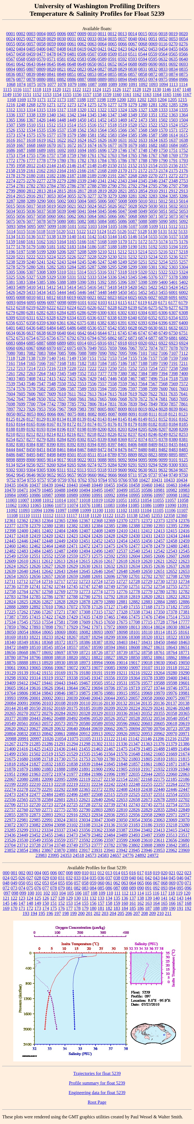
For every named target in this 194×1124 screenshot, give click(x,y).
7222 (92, 368)
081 (69, 888)
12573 (84, 556)
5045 (102, 211)
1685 (183, 145)
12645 (84, 571)
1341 (61, 114)
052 (37, 883)
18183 (22, 637)
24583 (103, 855)
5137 (41, 236)
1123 (86, 89)
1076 (41, 84)
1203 (151, 99)
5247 (102, 262)
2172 (142, 170)
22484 (47, 794)
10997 (159, 495)
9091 (112, 459)
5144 (112, 236)
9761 (72, 480)
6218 (20, 307)
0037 (122, 38)
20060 (159, 698)
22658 (134, 799)
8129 (41, 419)
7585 (51, 388)
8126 (20, 419)
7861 (183, 404)
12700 (122, 576)
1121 (66, 89)
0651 (102, 64)
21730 (60, 759)
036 (101, 877)
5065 (102, 216)
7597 (132, 388)
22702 (184, 799)
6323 (40, 317)
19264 (159, 672)
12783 (10, 596)
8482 (163, 449)
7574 (10, 388)
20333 (109, 713)
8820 (142, 454)
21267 (10, 743)
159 (117, 903)
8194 (51, 429)
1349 (132, 114)
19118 (171, 667)
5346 (142, 277)
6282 (41, 312)
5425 (183, 287)
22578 (35, 799)
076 (37, 888)
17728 (159, 622)
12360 (181, 515)
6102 (92, 302)
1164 (156, 94)
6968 (41, 348)
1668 (31, 145)
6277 (173, 307)
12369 (109, 520)
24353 (66, 855)
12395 (171, 525)
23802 (134, 845)
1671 (61, 145)
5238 (10, 262)
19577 (146, 682)
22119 (84, 779)
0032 (81, 38)
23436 (10, 835)
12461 (22, 546)
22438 (146, 789)
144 (188, 898)
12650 (146, 571)
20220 (122, 708)
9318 (101, 469)
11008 (35, 500)
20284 (60, 713)
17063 (60, 606)
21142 (133, 738)
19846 (60, 693)
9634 (173, 469)
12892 (35, 606)
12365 (60, 520)
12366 (72, 520)
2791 (122, 185)
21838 (72, 764)
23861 (35, 850)
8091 (132, 414)
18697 (60, 652)
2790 (112, 185)
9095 (142, 459)
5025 (102, 206)
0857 (132, 74)
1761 (92, 155)
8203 (122, 429)
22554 (171, 794)
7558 (112, 383)
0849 (61, 74)
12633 (122, 566)
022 (179, 872)
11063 (23, 505)
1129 (146, 89)
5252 (153, 262)
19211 (121, 672)
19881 (109, 693)
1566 (122, 130)
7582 (41, 388)
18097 (109, 632)
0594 (142, 59)
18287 (84, 637)
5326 (20, 277)
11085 (133, 505)
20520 (97, 718)
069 (172, 883)
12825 (22, 601)
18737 (109, 652)
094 (172, 888)
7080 (10, 353)
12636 (159, 566)
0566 (183, 54)
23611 (159, 840)
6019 (71, 297)
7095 (122, 353)
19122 (183, 667)
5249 (122, 262)
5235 (163, 256)
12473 (97, 546)
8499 (61, 454)
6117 (132, 302)
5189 (122, 246)
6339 (122, 317)
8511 (92, 454)
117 (163, 893)
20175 (72, 708)
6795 (102, 338)
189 (164, 908)
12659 (72, 576)
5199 (41, 251)
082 (77, 888)
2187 (71, 175)
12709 (184, 576)
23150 (122, 825)
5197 (20, 251)
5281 (41, 267)
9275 (102, 464)
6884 (20, 343)
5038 (51, 211)
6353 (162, 317)
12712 (22, 581)
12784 (22, 596)
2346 (153, 180)
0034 (102, 38)
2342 (112, 180)
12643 (60, 571)
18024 (159, 627)
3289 (31, 201)
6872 (122, 338)
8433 (163, 444)
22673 (146, 799)
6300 (102, 312)
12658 (60, 576)
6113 (112, 302)
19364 (134, 677)
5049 (142, 211)
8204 (132, 429)
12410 (122, 530)
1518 (112, 125)
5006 (102, 201)
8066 (51, 414)
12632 (109, 566)
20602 (134, 723)
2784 (51, 185)
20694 (134, 728)
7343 (51, 373)
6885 (31, 343)
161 (132, 903)
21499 (10, 753)
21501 (22, 753)
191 (180, 908)
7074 (153, 348)
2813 (41, 191)
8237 (132, 434)
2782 (31, 185)
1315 (41, 109)
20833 (35, 733)
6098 (61, 302)
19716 (122, 688)
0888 (92, 79)
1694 (81, 150)
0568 (20, 59)
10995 (134, 495)
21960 (22, 774)
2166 (81, 170)
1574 (20, 135)
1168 (11, 99)
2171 (132, 170)
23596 (97, 840)
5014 (183, 201)
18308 (134, 637)
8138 (71, 419)
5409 (20, 287)
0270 (173, 43)
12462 (35, 546)
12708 (171, 576)
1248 (20, 104)
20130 (109, 703)
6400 (183, 322)
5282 (51, 267)
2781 (20, 185)
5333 (92, 277)
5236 (173, 256)
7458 (122, 378)
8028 (163, 409)
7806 (92, 404)
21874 (184, 764)
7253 (142, 368)
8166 (41, 424)
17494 (159, 617)
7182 (81, 363)
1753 (10, 155)
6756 (51, 338)
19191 (97, 672)
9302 (10, 469)
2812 (31, 191)
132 (93, 898)
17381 (184, 611)
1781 (71, 160)
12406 (72, 530)
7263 (31, 373)
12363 (35, 520)
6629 (142, 327)
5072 (163, 216)
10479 (35, 490)
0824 (92, 69)
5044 (92, 211)
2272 (173, 175)
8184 (173, 424)
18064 (35, 632)
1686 (10, 150)
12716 (47, 581)
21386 (183, 743)
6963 (20, 348)
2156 (173, 165)
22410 (134, 789)
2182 (51, 175)
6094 (21, 302)
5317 (112, 272)
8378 (163, 439)
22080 (22, 779)
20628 (47, 728)
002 (22, 872)
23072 (10, 825)
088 (124, 888)
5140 (71, 236)
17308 (84, 611)
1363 (173, 114)
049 (14, 883)
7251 (122, 368)
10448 (84, 485)
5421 (142, 287)
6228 (112, 307)
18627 (146, 647)
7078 (173, 348)
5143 (102, 236)
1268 (31, 104)
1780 (61, 160)
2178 (10, 175)
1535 (41, 130)
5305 (10, 272)
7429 (92, 378)
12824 (10, 601)
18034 (184, 627)
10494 (84, 490)
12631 (97, 566)
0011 (102, 33)
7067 (132, 348)
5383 (20, 282)
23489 (122, 835)
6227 (102, 307)
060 (101, 883)
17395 (22, 617)
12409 (109, 530)
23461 (60, 835)
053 (45, 883)
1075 (31, 84)
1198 (101, 99)
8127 (31, 419)
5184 (81, 246)
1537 (61, 130)
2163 (51, 170)
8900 (31, 459)
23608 (134, 840)
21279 (22, 743)
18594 (109, 647)
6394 (153, 322)
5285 (81, 267)
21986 (97, 774)
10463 (171, 485)
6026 (142, 297)
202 (97, 913)
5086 (122, 221)
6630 (153, 327)
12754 (159, 586)
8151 (153, 419)
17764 (171, 622)
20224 (134, 708)
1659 (10, 145)
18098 (122, 632)
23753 (84, 845)
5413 (61, 287)
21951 (10, 774)
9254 (20, 464)
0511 (132, 54)
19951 (134, 693)
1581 (92, 135)
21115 (97, 738)
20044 (109, 698)
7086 (71, 353)
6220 (41, 307)
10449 (97, 485)
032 (69, 877)
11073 (60, 505)
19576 (134, 682)
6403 (20, 327)
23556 (47, 840)
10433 (169, 480)
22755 (184, 804)
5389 (71, 282)
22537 (146, 794)
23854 (22, 850)
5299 (132, 267)
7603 (183, 388)
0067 (132, 43)
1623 (71, 140)
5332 (81, 277)
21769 (97, 759)
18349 (22, 642)
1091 (133, 84)
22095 (60, 779)
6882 (183, 338)
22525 (134, 794)
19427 (35, 682)
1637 (173, 140)
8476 (122, 449)
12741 (35, 586)
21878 (10, 769)
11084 (121, 505)
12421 (60, 535)
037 (109, 877)
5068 (132, 216)
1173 (61, 99)
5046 (112, 211)
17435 (84, 617)
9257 (41, 464)
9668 (122, 475)
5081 (71, 221)
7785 (71, 404)
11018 (84, 500)
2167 (92, 170)
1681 (142, 145)
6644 (102, 333)
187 (148, 908)
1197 (91, 99)
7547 (41, 383)
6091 (173, 297)
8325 (92, 439)
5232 (132, 256)
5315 (91, 272)
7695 (183, 398)
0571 (51, 59)
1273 (71, 104)
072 (6, 888)
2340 (92, 180)
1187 (71, 99)
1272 (61, 104)
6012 (51, 297)
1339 (41, 114)
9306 (51, 469)
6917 (112, 343)
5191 (142, 246)
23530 (22, 840)
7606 (31, 393)
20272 (35, 713)
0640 (183, 59)
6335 (81, 317)
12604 (134, 556)
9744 (162, 475)
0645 (51, 64)
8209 (183, 429)
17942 (84, 627)
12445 (10, 540)
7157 (152, 358)
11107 (182, 510)
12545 (184, 551)
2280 (71, 180)
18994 (97, 662)
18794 (22, 657)
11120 (95, 515)
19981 (184, 693)
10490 (72, 490)
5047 (122, 211)
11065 (35, 505)
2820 (112, 191)
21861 (146, 764)
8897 (183, 454)
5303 (173, 267)
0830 (132, 69)
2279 (61, 180)
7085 (61, 353)
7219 (61, 368)
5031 (163, 206)
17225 (10, 611)
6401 (10, 327)
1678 (122, 145)
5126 (122, 231)
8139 (81, 419)
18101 (134, 632)
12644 (72, 571)
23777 (97, 845)
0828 (112, 69)
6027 (152, 297)
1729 (112, 150)
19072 (72, 667)
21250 (183, 738)
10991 (97, 495)
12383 (84, 525)
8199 (92, 429)
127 (53, 898)
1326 (132, 109)
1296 (183, 104)
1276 (102, 104)
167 (180, 903)
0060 (61, 43)
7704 (41, 404)
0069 (153, 43)
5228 (92, 256)
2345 (142, 180)
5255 (173, 262)
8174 (92, 424)
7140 (51, 358)
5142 (92, 236)
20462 (47, 718)
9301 (183, 464)
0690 (153, 64)
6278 (183, 307)
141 (164, 898)
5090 (163, 221)
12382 (72, 525)
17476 (146, 617)
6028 (162, 297)
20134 (134, 703)
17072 (72, 606)
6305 (153, 312)
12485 (47, 551)
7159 (173, 358)
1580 (81, 135)
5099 (51, 226)
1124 (96, 89)
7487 (142, 378)
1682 (153, 145)
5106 (122, 226)
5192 (153, 246)
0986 (183, 79)
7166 (41, 363)
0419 (81, 48)
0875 (183, 74)
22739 (109, 804)
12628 (60, 566)
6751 (183, 333)
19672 (84, 688)
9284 (112, 464)
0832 (153, 69)
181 (101, 908)
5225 (61, 256)
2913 (183, 191)
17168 (146, 606)
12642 (47, 571)
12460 (10, 546)
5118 (40, 231)
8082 (92, 414)
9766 (123, 480)
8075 (71, 414)
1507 (10, 125)
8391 (61, 444)
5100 (61, 226)
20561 (22, 723)
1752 (183, 150)
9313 (81, 469)
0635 (173, 59)
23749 (72, 845)
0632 (163, 59)
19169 (60, 672)
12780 (159, 591)
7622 (152, 393)
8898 (10, 459)
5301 (153, 267)
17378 (171, 611)
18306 (122, 637)
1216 (10, 104)
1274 (81, 104)
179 (85, 908)
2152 (132, 165)
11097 (60, 510)
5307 (31, 272)
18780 (10, 657)
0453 (153, 48)
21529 (72, 753)
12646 (97, 571)
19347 (97, 677)
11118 (83, 515)
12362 (22, 520)
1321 (92, 109)
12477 (134, 546)
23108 (84, 825)
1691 (51, 150)
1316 (51, 109)
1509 (20, 125)
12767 (35, 591)
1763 (112, 155)
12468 (60, 546)
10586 (146, 490)
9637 (183, 469)
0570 (41, 59)
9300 (173, 464)
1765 (132, 155)
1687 (20, 150)
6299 (92, 312)
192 (188, 908)
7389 (153, 373)
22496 (72, 794)
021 (172, 872)
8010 (132, 409)
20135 (146, 703)
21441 (72, 748)
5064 (92, 216)
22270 (184, 784)
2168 (102, 170)
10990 (84, 495)
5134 (10, 236)
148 (30, 903)
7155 (132, 358)
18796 (35, 657)
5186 (92, 246)
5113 (183, 226)
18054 (22, 632)
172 (30, 908)
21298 (84, 743)
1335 (183, 109)
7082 (31, 353)
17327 (109, 611)
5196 (10, 251)
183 (117, 908)
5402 (183, 282)
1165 (167, 94)
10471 (22, 490)
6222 (51, 307)
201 (89, 913)
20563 (35, 723)
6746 (132, 333)
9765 (112, 480)
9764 (102, 480)
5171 (132, 241)
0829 (122, 69)
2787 (81, 185)
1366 (20, 120)
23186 (146, 825)
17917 (60, 627)
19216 (134, 672)
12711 (10, 581)
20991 (23, 738)
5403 (10, 287)
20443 (35, 718)
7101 (142, 353)
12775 (109, 591)
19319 (47, 677)
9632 (162, 469)
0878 (31, 79)
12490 (72, 551)
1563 (92, 130)
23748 (60, 845)
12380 (47, 525)
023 (187, 872)
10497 (109, 490)
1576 (41, 135)
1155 (67, 94)
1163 (147, 94)
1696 (102, 150)
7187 (132, 363)
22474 (22, 794)
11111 (36, 515)
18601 (122, 647)
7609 (51, 393)
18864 (184, 657)
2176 (183, 170)
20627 (35, 728)
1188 (81, 99)
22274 (10, 789)
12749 (109, 586)
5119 (51, 231)
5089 (153, 221)
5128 (142, 231)
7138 (30, 358)
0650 (92, 64)
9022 (81, 459)
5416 (91, 287)
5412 (51, 287)
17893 (35, 627)
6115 (122, 302)
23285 (10, 830)
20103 (47, 703)
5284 (71, 267)
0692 (173, 64)
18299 (109, 637)
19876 (97, 693)
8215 (61, 434)
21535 (84, 753)
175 (53, 908)
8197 (71, 429)
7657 (61, 398)
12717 (59, 581)
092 (156, 888)
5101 (72, 226)
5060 (51, 216)
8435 (173, 444)
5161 (31, 241)
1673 (81, 145)
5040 (71, 211)
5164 (61, 241)
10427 (144, 480)
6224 (71, 307)
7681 (163, 398)
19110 (159, 667)
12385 (109, 525)
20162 (47, 708)
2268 (132, 175)
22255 (146, 784)
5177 (10, 246)
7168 (61, 363)
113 (132, 893)
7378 (112, 373)
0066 (122, 43)
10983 (184, 490)
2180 (31, 175)
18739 (122, 652)
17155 (134, 606)
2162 (41, 170)
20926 (122, 733)
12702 (146, 576)
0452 (142, 48)
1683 (163, 145)
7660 (71, 398)
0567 (10, 59)
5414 (71, 287)
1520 (132, 125)
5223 (41, 256)
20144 (10, 708)
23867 (47, 850)
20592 (109, 723)
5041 (81, 211)
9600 (122, 469)
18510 (35, 647)
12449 (60, 540)
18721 (84, 652)
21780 (109, 759)
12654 (10, 576)
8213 (40, 434)
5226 (71, 256)
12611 (34, 561)
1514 (71, 125)
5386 (51, 282)
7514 (163, 378)
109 (102, 893)
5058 (41, 216)
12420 (47, 535)
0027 (31, 38)
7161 (10, 363)
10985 (22, 495)
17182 (171, 606)
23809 (159, 845)
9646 (31, 475)
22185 (171, 779)
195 (41, 913)
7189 (153, 363)
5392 (102, 282)
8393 (81, 444)
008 (69, 872)
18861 (159, 657)
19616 (35, 688)
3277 (92, 196)
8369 (122, 439)
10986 (35, 495)
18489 (22, 647)
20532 (146, 718)
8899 (20, 459)
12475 (109, 546)
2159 (20, 170)
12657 (47, 576)
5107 (133, 226)
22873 (35, 814)
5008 (122, 201)
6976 (81, 348)
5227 (81, 256)
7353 (92, 373)
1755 (31, 155)
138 (140, 898)
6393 (142, 322)
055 (61, 883)
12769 (60, 591)
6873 (132, 338)
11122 (107, 515)
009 (77, 872)
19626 (47, 688)
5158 (183, 236)
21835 (60, 764)
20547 (184, 718)
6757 (61, 338)
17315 (97, 611)
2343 (122, 180)
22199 (10, 784)
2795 (153, 185)
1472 (132, 120)
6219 (31, 307)
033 (77, 877)
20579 (72, 723)
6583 (122, 327)
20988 (10, 738)
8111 (153, 414)
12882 (134, 601)
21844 (97, 764)
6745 (122, 333)
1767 (153, 155)
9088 (102, 459)
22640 (97, 799)
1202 (141, 99)
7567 (153, 383)
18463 (184, 642)
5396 (122, 282)
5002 (61, 201)
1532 (20, 130)
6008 (20, 297)
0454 (163, 48)
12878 (84, 601)
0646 (61, 64)
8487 (20, 454)
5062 (71, 216)
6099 (72, 302)
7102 (153, 353)
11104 (145, 510)
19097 (134, 667)
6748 (152, 333)
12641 (35, 571)
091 (148, 888)
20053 (121, 698)
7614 (101, 393)
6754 (31, 338)
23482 (97, 835)
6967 (31, 348)
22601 (60, 799)
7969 (71, 409)
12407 (84, 530)
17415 (35, 617)
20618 (171, 723)
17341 (146, 611)
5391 (92, 282)
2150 (112, 165)
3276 (81, 196)
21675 (10, 759)
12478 (146, 546)
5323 (173, 272)
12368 (97, 520)
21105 (85, 738)
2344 (132, 180)
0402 (10, 48)
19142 (35, 672)
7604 (10, 393)
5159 (10, 241)
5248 (112, 262)
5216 (162, 251)
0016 (152, 33)
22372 (97, 789)
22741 (122, 804)
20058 (146, 698)
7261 (10, 373)
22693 (171, 799)
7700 (31, 404)
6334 (71, 317)
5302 (163, 267)
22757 (10, 809)
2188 (81, 175)
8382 (10, 444)
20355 (159, 713)
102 (46, 893)
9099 (163, 459)
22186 (183, 779)
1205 (172, 99)
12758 (10, 591)
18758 (146, 652)
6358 (31, 322)
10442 (60, 485)
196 (49, 913)
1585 (132, 135)
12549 (10, 556)
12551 (35, 556)
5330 (61, 277)
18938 (72, 662)
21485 (146, 748)
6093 (11, 302)
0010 (92, 33)
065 (140, 883)
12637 (171, 566)
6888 (51, 343)
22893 (47, 814)
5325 (10, 277)
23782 (109, 845)
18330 (184, 637)
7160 (183, 358)
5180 (41, 246)
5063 (81, 216)
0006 (61, 33)
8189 (20, 429)
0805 (20, 69)
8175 (102, 424)
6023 (112, 297)
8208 (173, 429)
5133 (183, 231)
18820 (72, 657)
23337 (60, 830)
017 (140, 872)
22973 (10, 819)
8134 (61, 419)
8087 (112, 414)
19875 (84, 693)
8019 (142, 409)
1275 (92, 104)
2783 (41, 185)
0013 (122, 33)
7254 (153, 368)
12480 (171, 546)
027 (30, 877)
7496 (153, 378)
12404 (60, 530)
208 (144, 913)
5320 (142, 272)
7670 (132, 398)
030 (53, 877)
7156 (142, 358)
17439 (97, 617)
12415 (171, 530)
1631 (122, 140)
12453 (109, 540)
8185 (183, 424)
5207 (71, 251)
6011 (41, 297)
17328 (122, 611)
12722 (72, 581)
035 (93, 877)
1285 (173, 104)
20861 (60, 733)
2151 (122, 165)
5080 (61, 221)
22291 (47, 789)
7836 (122, 404)
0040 (132, 38)
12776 (122, 591)
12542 (159, 551)
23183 (134, 825)
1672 (71, 145)
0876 (10, 79)
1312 (10, 109)
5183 (71, 246)
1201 (131, 99)
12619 (134, 561)
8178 (122, 424)
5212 (122, 251)
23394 (134, 830)
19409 (10, 682)
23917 (84, 850)
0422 (112, 48)
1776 (20, 160)
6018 (61, 297)
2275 (20, 180)
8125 (10, 419)
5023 (81, 206)
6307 (173, 312)
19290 (183, 672)
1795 (10, 165)
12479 (159, 546)
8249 (162, 434)
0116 (163, 43)
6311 (31, 317)
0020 (183, 33)
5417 (101, 287)
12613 (59, 561)
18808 (47, 657)
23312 (35, 830)
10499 (122, 490)
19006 (109, 662)
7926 (31, 409)
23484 (109, 835)
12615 (84, 561)
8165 (31, 424)
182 (109, 908)
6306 (163, 312)
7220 (71, 368)
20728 (184, 728)
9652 (51, 475)
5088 (142, 221)
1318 (71, 109)
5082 (81, 221)
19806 (22, 693)
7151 (91, 358)
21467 (109, 748)
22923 (84, 814)
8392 (71, 444)
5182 (61, 246)
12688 (84, 576)
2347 (163, 180)
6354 (173, 317)
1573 (10, 135)
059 (93, 883)
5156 (163, 236)
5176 (183, 241)
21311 (109, 743)
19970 (159, 693)
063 (124, 883)
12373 (159, 520)
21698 (35, 759)
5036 (31, 211)
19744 (159, 688)
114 (140, 893)
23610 (146, 840)
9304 (31, 469)
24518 (78, 855)
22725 (72, 804)
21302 (97, 743)
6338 (112, 317)
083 (85, 888)
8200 (102, 429)
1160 (117, 94)
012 (100, 872)
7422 (61, 378)
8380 (173, 439)
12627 (47, 566)
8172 (71, 424)
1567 (132, 130)
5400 (163, 282)
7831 (112, 404)
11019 (97, 500)
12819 (134, 596)
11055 (158, 500)
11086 (145, 505)
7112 (183, 353)
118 (171, 893)
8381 (183, 439)
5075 (10, 221)
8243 (142, 434)
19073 (84, 667)
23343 (72, 830)
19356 (109, 677)
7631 (162, 393)
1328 (153, 109)
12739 (22, 586)
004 (37, 872)
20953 (146, 733)
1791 (173, 160)
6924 (183, 343)
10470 (10, 490)
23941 (109, 850)
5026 (112, 206)
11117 (71, 515)
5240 (31, 262)
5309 (51, 272)
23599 (122, 840)
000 (6, 872)
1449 (71, 120)
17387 (10, 617)
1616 (10, 140)
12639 (10, 571)
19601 (184, 682)
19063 (22, 667)
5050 (153, 211)
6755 (41, 338)
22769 (35, 809)
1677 (112, 145)
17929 (72, 627)
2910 (153, 191)
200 (81, 913)
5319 (132, 272)
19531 (122, 682)
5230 (112, 256)
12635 (146, 566)
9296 (163, 464)
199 (73, 913)
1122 (76, 89)
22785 (72, 809)
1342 (71, 114)
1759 (71, 155)
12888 (10, 606)
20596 (122, 723)
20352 (146, 713)
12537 (122, 551)
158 (109, 903)
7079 (183, 348)
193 (26, 913)
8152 (163, 419)
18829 (122, 657)
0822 (71, 69)
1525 (183, 125)
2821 (122, 191)
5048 (132, 211)
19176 (72, 672)
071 (188, 883)
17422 (47, 617)
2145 (61, 165)
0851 (71, 74)
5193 (163, 246)
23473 (72, 835)
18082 (84, 632)
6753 (20, 338)
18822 (97, 657)
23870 (60, 850)
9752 (11, 480)
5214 (142, 251)
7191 (173, 363)
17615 (97, 622)
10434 (182, 480)
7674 (153, 398)
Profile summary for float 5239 (97, 1083)
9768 (133, 480)
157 (101, 903)
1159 (107, 94)
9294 (153, 464)
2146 (71, 165)
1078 (61, 84)
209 (152, 913)
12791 (97, 596)
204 (113, 913)
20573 (60, 723)
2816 (71, 191)
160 (124, 903)
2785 (61, 185)
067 (156, 883)
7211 (183, 363)
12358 (169, 515)
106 (78, 893)
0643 (31, 64)
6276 (163, 307)
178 (77, 908)
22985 (35, 819)
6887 (41, 343)
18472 (10, 647)
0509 (112, 54)
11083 (109, 505)
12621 (159, 561)
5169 (112, 241)
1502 (163, 120)
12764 (22, 591)
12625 (22, 566)
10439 (47, 485)
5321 (152, 272)
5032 (173, 206)
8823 (152, 454)
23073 (22, 825)
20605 (159, 723)
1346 (102, 114)
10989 (72, 495)
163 (148, 903)
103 (54, 893)
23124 (97, 825)
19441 (47, 682)
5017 (31, 206)
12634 (134, 566)
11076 (84, 505)
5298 (122, 267)
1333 (163, 109)
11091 (182, 505)
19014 (122, 662)
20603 (146, 723)
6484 (51, 327)
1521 (142, 125)
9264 (61, 464)
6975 (71, 348)
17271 (60, 611)
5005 (92, 201)
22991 (47, 819)
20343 (134, 713)
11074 (72, 505)
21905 (122, 769)
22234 (97, 784)
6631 (163, 327)
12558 (60, 556)
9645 (20, 475)
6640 (61, 333)
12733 (171, 581)
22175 (159, 779)
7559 (122, 383)
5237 (183, 256)
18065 (47, 632)
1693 (71, 150)
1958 (20, 165)
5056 (20, 216)
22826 (134, 809)
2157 (183, 165)
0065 (112, 43)
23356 (84, 830)
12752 (146, 586)
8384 (31, 444)
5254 (163, 262)
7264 (41, 373)
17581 (60, 622)
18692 (47, 652)
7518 (173, 378)
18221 (35, 637)
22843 (171, 809)
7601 (173, 388)
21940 (184, 769)
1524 (173, 125)
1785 (112, 160)
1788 (142, 160)
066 (148, 883)
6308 (183, 312)
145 (6, 903)
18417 (134, 642)
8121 (173, 414)
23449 (22, 835)
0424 (132, 48)
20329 (97, 713)
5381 (10, 282)
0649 (81, 64)
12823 (184, 596)
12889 (22, 606)
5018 (41, 206)
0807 (31, 69)
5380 (183, 277)
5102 (82, 226)
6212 (10, 307)
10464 (184, 485)
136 (124, 898)
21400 (10, 748)
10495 (97, 490)
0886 (71, 79)
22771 (47, 809)
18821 (84, 657)
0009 (81, 33)
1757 (51, 155)
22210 (35, 784)
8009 (122, 409)
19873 (72, 693)
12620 (146, 561)
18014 (146, 627)
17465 (109, 617)
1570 (163, 130)
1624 (81, 140)
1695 (92, 150)
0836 (10, 74)
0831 (142, 69)
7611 (71, 393)
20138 (183, 703)
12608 (184, 556)
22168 (146, 779)
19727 (146, 688)
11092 (11, 510)
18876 (10, 662)
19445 (72, 682)
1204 (162, 99)
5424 (173, 287)
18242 (60, 637)
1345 (92, 114)
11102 (121, 510)
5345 (132, 277)
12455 (134, 540)
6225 (81, 307)
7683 (173, 398)
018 (148, 872)
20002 (47, 698)
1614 (173, 135)
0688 (132, 64)
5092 (183, 221)
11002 (183, 495)
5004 (81, 201)
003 (30, 872)
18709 (72, 652)
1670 (51, 145)
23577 (72, 840)
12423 (72, 535)
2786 (71, 185)
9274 (92, 464)
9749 (173, 475)
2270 (153, 175)
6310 (20, 317)
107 (86, 893)
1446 (51, 120)
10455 (109, 485)
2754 (10, 185)
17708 (134, 622)
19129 (10, 672)
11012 (47, 500)
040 (132, 877)
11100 (97, 510)
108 (94, 893)
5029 (142, 206)
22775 (60, 809)
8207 (163, 429)
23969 (184, 850)
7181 (71, 363)
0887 (81, 79)
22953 (122, 814)
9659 (81, 475)
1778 (41, 160)
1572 (183, 130)
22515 (109, 794)
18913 (35, 662)
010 (85, 872)
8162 (183, 419)
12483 (22, 551)
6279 (10, 312)
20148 (22, 708)
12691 (97, 576)
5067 (122, 216)
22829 (146, 809)
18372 (60, 642)
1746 (122, 150)
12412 (146, 530)
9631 (152, 469)
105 (70, 893)
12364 (47, 520)
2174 (163, 170)
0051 (153, 38)
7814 (102, 404)
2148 (92, 165)
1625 (92, 140)
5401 (173, 282)
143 (180, 898)
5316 (101, 272)
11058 (182, 500)
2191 (112, 175)
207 (136, 913)
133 (101, 898)
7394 (163, 373)
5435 (51, 292)
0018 (162, 33)
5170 (122, 241)
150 (45, 903)
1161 (127, 94)
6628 (132, 327)
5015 (10, 206)
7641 (183, 393)
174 (45, 908)
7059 (112, 348)
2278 (51, 180)
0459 (31, 54)
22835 (159, 809)
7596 (122, 388)
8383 (20, 444)
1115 (7, 89)
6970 (51, 348)
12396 (184, 525)
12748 (97, 586)
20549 (10, 723)
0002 (20, 33)
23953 (159, 850)
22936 (109, 814)
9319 (112, 469)
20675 (122, 728)
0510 (122, 54)
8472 (102, 449)
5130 (152, 231)
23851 (184, 845)
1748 (142, 150)
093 (164, 888)
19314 (35, 677)
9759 (62, 480)
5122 (81, 231)
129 (69, 898)
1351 (153, 114)
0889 (102, 79)
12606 (159, 556)
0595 (153, 59)
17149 (122, 606)
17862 (22, 627)
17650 (109, 622)
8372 (132, 439)
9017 (61, 459)
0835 (183, 69)
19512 (109, 682)
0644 (41, 64)
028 (37, 877)
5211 (112, 251)
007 (61, 872)
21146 (146, 738)
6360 (51, 322)
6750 (173, 333)
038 (117, 877)
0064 (102, 43)
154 (77, 903)
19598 (171, 682)
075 (30, 888)
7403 (10, 378)
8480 (142, 449)
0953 (142, 79)
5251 (142, 262)
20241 (159, 708)
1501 (153, 120)
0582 (71, 59)
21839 (84, 764)
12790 (84, 596)
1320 (81, 109)
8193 (41, 429)
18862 (171, 657)
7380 (122, 373)
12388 (134, 525)
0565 (173, 54)
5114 (10, 231)
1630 (112, 140)
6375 (81, 322)
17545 (22, 622)
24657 (115, 855)
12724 (97, 581)
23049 (109, 819)
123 (22, 898)
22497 (84, 794)
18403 (122, 642)
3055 (71, 196)
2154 (153, 165)
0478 (51, 54)
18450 (159, 642)
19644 (72, 688)
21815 (183, 759)
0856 (122, 74)
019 (156, 872)
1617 (20, 140)
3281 (132, 196)
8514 (101, 454)
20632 (60, 728)
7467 (132, 378)
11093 (24, 510)
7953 (41, 409)
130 (77, 898)
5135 (20, 236)
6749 (162, 333)
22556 (10, 799)
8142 (92, 419)
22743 (134, 804)
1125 (106, 89)
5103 (92, 226)
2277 (41, 180)
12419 (35, 535)
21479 (134, 748)
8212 (30, 434)
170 (14, 908)
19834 (35, 693)
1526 (10, 130)
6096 (41, 302)
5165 (71, 241)
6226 (92, 307)
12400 (22, 530)
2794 (142, 185)
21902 (109, 769)
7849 (153, 404)
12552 (47, 556)
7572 (183, 383)
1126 (116, 89)
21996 (109, 774)
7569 (173, 383)
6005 (10, 297)
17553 (35, 622)
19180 (84, 672)
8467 (81, 449)
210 (160, 913)
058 (85, 883)
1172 (51, 99)
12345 (144, 515)
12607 (171, 556)
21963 (35, 774)
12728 (134, 581)
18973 (84, 662)
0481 (71, 54)
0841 (51, 74)
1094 (163, 84)
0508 (102, 54)
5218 (183, 251)
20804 (10, 733)
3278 (102, 196)
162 (140, 903)
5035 (20, 211)
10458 (134, 485)
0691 (163, 64)
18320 (146, 637)
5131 (162, 231)
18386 (84, 642)
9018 (71, 459)
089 (132, 888)
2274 (10, 180)
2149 (102, 165)
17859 (10, 627)
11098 (73, 510)
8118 (162, 414)
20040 (84, 698)
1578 (61, 135)
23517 (184, 835)
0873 (163, 74)
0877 (20, 79)
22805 (109, 809)
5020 (61, 206)
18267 (72, 637)
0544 (142, 54)
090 (140, 888)
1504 (183, 120)
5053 (183, 211)
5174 (163, 241)
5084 (102, 221)
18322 (171, 637)
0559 (152, 54)
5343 (122, 277)
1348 (122, 114)
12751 (134, 586)
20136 (159, 703)
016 (132, 872)
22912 (60, 814)
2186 (61, 175)
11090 (170, 505)
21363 (146, 743)
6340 (132, 317)
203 (105, 913)
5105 (112, 226)
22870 (22, 814)
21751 (72, 759)
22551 (159, 794)
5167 (92, 241)
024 (6, 877)
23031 (72, 819)
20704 (159, 728)
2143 (41, 165)
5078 (41, 221)
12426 (97, 535)
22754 (171, 804)
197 (57, 913)
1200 (121, 99)
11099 (85, 510)
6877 (153, 338)
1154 (57, 94)
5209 (92, 251)
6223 (61, 307)
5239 (20, 262)
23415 (171, 830)
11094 (36, 510)
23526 (10, 840)
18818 (60, 657)
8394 (92, 444)
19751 (184, 688)
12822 (171, 596)
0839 (31, 74)
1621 (51, 140)
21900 (97, 769)
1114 (183, 84)
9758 (51, 480)
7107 (173, 353)
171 (22, 908)
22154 (121, 779)
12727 (121, 581)
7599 (153, 388)
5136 (31, 236)
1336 (10, 114)
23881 (72, 850)
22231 (84, 784)
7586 (61, 388)
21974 (60, 774)
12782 (184, 591)
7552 (71, 383)
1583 (112, 135)
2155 (163, 165)
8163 (10, 424)
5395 (112, 282)
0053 (173, 38)
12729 (146, 581)
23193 (159, 825)
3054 (61, 196)
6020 (81, 297)
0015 (142, 33)
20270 (22, 713)
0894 (122, 79)
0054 (183, 38)
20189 (97, 708)
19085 (109, 667)
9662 (102, 475)
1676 (102, 145)
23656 (171, 840)
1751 (173, 150)
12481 (184, 546)
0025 (20, 38)
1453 (112, 120)
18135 (171, 632)
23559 (60, 840)
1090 (122, 84)
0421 (102, 48)
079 (61, 888)
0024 (10, 38)
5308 (41, 272)
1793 (183, 160)
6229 (122, 307)
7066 (122, 348)
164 (156, 903)
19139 (22, 672)
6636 (20, 333)
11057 (170, 500)
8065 (41, 414)
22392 (109, 789)
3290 (41, 201)
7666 (112, 398)
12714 (34, 581)
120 (187, 893)
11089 (158, 505)
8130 (51, 419)
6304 (142, 312)
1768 (163, 155)
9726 (142, 475)
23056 (146, 819)
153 (69, 903)
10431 (157, 480)
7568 (163, 383)
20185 (84, 708)
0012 (112, 33)
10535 (134, 490)
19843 (47, 693)
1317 (61, 109)
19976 (171, 693)
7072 (142, 348)
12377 (10, 525)
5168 (102, 241)
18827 (109, 657)
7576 (20, 388)
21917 (146, 769)
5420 (132, 287)
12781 (171, 591)
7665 (102, 398)
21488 (159, 748)
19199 (109, 672)
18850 (134, 657)
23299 (22, 830)
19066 (47, 667)
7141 (61, 358)
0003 (31, 33)
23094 (47, 825)
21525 (60, 753)
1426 (41, 120)
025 (14, 877)
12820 (146, 596)
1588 (163, 135)
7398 (173, 373)
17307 (72, 611)
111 (117, 893)
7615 (112, 393)
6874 (142, 338)
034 (85, 877)
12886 (184, 601)
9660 (92, 475)
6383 (112, 322)
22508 (97, 794)
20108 (60, 703)
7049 (92, 348)
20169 (60, 708)
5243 (61, 262)
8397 (112, 444)
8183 (163, 424)
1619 (41, 140)
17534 (10, 622)
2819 (102, 191)
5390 (81, 282)
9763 (92, 480)
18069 (60, 632)
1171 (41, 99)
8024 (153, 409)
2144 (51, 165)
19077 (97, 667)
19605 (10, 688)
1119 (46, 89)
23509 (159, 835)
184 (124, 908)
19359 (122, 677)
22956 (134, 814)
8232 (122, 434)
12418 (22, 535)
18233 (47, 637)
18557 (72, 647)
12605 (146, 556)
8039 (173, 409)
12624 (10, 566)
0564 (162, 54)
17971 (97, 627)
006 (53, 872)
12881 (122, 601)
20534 (159, 718)
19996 (22, 698)
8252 (173, 434)
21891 (84, 769)
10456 (122, 485)
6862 (112, 338)
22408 (122, 789)
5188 (112, 246)
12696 (109, 576)
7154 (122, 358)
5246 (92, 262)
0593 (132, 59)
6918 (122, 343)
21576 (122, 753)
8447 (20, 449)
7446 (112, 378)
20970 (171, 733)
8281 (51, 439)
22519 (122, 794)
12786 (47, 596)
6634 (10, 333)
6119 (142, 302)
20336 (122, 713)
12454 (122, 540)
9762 (82, 480)
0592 (122, 59)
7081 (20, 353)
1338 (31, 114)
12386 (122, 525)
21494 (184, 748)
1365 (10, 120)
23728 (35, 845)
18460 (171, 642)
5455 (163, 292)
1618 (31, 140)
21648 (134, 753)
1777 (31, 160)
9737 (152, 475)
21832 (47, 764)
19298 (10, 677)
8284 (61, 439)
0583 (81, 59)
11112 (48, 515)
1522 (152, 125)
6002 (183, 292)
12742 (47, 586)
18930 (60, 662)
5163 (51, 241)
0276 (183, 43)
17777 (184, 622)
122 (14, 898)
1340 (51, 114)
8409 (153, 444)
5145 (122, 236)
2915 (20, 196)
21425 (35, 748)
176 (61, 908)
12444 (184, 535)
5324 (183, 272)
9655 (61, 475)
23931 (97, 850)
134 (109, 898)
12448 (47, 540)
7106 (163, 353)
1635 (163, 140)
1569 (153, 130)
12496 (97, 551)
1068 (11, 84)
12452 (97, 540)
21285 (35, 743)
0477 (41, 54)
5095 (31, 226)
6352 (152, 317)
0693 (183, 64)
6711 (112, 333)
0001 (10, 33)
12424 (84, 535)
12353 (156, 515)
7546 (31, 383)
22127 (97, 779)
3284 (163, 196)
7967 (61, 409)
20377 (10, 718)
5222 (31, 256)
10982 (171, 490)
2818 (92, 191)
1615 (183, 135)
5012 (162, 201)
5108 (143, 226)
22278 (22, 789)
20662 (109, 728)
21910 (134, 769)
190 (172, 908)
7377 (102, 373)
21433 (47, 748)
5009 (132, 201)
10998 (171, 495)
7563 (132, 383)
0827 (102, 69)
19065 (35, 667)
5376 (153, 277)
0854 (102, 74)
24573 (91, 855)
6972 (61, 348)
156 (93, 903)
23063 (159, 819)
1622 (61, 140)
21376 (159, 743)
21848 (122, 764)
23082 (35, 825)
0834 (173, 69)
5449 (112, 292)
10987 (47, 495)
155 (85, 903)
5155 (153, 236)
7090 (102, 353)
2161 (31, 170)
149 (37, 903)
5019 (51, 206)
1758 (61, 155)
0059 (51, 43)
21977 (72, 774)
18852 (146, 657)
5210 (102, 251)
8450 (31, 449)
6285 (71, 312)
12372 (146, 520)
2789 (102, 185)
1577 (51, 135)
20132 (121, 703)
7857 (173, 404)
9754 (21, 480)
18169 (10, 637)
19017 (134, 662)
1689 (41, 150)
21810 (159, 759)
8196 (61, 429)
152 (61, 903)
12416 (183, 530)
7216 (51, 368)
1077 (51, 84)
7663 (92, 398)
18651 (184, 647)
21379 (171, 743)
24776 (128, 855)
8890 (162, 454)
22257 (159, 784)
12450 (72, 540)
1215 (182, 99)
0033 (92, 38)
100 (30, 893)
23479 (84, 835)
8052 (20, 414)
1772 (10, 160)
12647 (109, 571)
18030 (171, 627)
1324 (122, 109)
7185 (112, 363)
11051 (121, 500)
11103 (133, 510)
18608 (134, 647)
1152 (36, 94)
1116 (17, 89)
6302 (122, 312)
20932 (134, 733)
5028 (132, 206)
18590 (97, 647)
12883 (146, 601)
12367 (84, 520)
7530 (183, 378)
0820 (51, 69)
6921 (153, 343)
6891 (71, 343)
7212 (10, 368)
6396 (163, 322)
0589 (102, 59)
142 (172, 898)
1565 (112, 130)
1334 (173, 109)
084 (93, 888)
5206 (61, 251)
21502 (35, 753)
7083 (41, 353)
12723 (84, 581)
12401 (35, 530)
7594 (102, 388)
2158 (10, 170)
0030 (61, 38)
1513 (61, 125)
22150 (109, 779)
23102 (72, 825)
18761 (159, 652)
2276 (31, 180)
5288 (102, 267)
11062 (11, 505)
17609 (84, 622)
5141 (81, 236)
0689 (142, 64)
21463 (97, 748)
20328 (84, 713)
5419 (122, 287)
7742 (51, 404)
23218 (171, 825)
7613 (91, 393)
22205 (22, 784)
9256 (31, 464)
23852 (10, 850)
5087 (132, 221)
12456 (146, 540)
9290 (122, 464)
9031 (92, 459)
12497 (109, 551)
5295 (112, 267)
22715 (22, 804)
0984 (173, 79)
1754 (20, 155)
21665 (159, 753)
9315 (91, 469)
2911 (163, 191)
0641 (10, 64)
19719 (134, 688)
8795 (122, 454)
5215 (152, 251)
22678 (159, 799)
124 (30, 898)
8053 (31, 414)
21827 (35, 764)
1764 (122, 155)
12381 (60, 525)
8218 (91, 434)
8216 (71, 434)
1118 (36, 89)
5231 (122, 256)
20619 (184, 723)
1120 (56, 89)
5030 (153, 206)
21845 (109, 764)
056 (69, 883)
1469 (122, 120)
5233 (142, 256)
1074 (21, 84)
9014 (51, 459)
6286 (81, 312)
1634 (153, 140)
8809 (132, 454)
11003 (11, 500)
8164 (20, 424)
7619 (132, 393)
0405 (31, 48)
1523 (162, 125)
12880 (109, 601)
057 (77, 883)
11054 (145, 500)
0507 (92, 54)
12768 (47, 591)
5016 (20, 206)
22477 (35, 794)
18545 (47, 647)
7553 (81, 383)
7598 (142, 388)
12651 (159, 571)
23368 (109, 830)
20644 (84, 728)
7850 (163, 404)
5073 (173, 216)
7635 (173, 393)
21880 (35, 769)
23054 (134, 819)
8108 (142, 414)
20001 (35, 698)
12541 (146, 551)
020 (164, 872)
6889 (61, 343)
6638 (41, 333)
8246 (152, 434)
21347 (134, 743)
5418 (112, 287)
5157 (173, 236)
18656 (10, 652)
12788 (72, 596)
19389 (159, 677)
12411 (134, 530)
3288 (20, 201)
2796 (163, 185)
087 (117, 888)
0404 (20, 48)
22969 (159, 814)
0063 (92, 43)
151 (53, 903)
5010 (142, 201)
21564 (109, 753)
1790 (163, 160)
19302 (22, 677)
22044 (146, 774)
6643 (92, 333)
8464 (71, 449)
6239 (132, 307)
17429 (72, 617)
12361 (10, 520)
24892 (140, 855)
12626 (35, 566)
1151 (27, 94)
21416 (22, 748)
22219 (72, 784)
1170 (31, 99)
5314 (81, 272)
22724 (60, 804)
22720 (35, 804)
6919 (132, 343)
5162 (41, 241)
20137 (171, 703)
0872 (153, 74)
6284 (61, 312)
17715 (146, 622)
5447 (92, 292)
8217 (81, 434)
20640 (72, 728)
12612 (47, 561)
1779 (51, 160)
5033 (183, 206)
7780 (61, 404)
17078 (84, 606)
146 (14, 903)
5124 (101, 231)
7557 (102, 383)
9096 (153, 459)
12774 (97, 591)
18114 (159, 632)
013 (108, 872)
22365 (84, 789)
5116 (31, 231)
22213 (47, 784)
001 (14, 872)
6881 (173, 338)
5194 (173, 246)
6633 (183, 327)
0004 (41, 33)
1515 (81, 125)
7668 (122, 398)
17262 (22, 611)
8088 (122, 414)
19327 (60, 677)
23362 (97, 830)
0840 (41, 74)
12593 (122, 556)
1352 (163, 114)
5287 (92, 267)
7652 (51, 398)
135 (117, 898)
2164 (61, 170)
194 (33, 913)
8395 (102, 444)
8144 (112, 419)
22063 (184, 774)
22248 (134, 784)
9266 (81, 464)
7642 (10, 398)
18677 (35, 652)
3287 (10, 201)
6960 (10, 348)
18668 (22, 652)
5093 (11, 226)
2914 (10, 196)
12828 (60, 601)
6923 (173, 343)
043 (156, 877)
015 (124, 872)
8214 (51, 434)
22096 (72, 779)
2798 (183, 185)
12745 (72, 586)
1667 (20, 145)
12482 (10, 551)
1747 (132, 150)
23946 (146, 850)
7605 (20, 393)
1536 (51, 130)
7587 (71, 388)
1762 (102, 155)
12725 (109, 581)
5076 (20, 221)
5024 (92, 206)
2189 (92, 175)
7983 (81, 409)
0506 (81, 54)
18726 (97, 652)
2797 (173, 185)
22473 (10, 794)
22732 (97, 804)
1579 (71, 135)
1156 (77, 94)
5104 (102, 226)
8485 (183, 449)
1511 (41, 125)
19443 (60, 682)
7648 (31, 398)
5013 (173, 201)
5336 (112, 277)
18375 (72, 642)
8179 (132, 424)
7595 (112, 388)
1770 (183, 155)
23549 (35, 840)
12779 (146, 591)
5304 (183, 267)
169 (6, 908)
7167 (51, 363)
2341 (102, 180)
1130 (156, 89)
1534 (31, 130)
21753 (84, 759)
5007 (112, 201)
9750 (183, 475)
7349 (71, 373)
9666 (112, 475)
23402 (146, 830)
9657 (71, 475)
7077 (163, 348)
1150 (17, 94)
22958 (146, 814)
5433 (31, 292)
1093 (153, 84)
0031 (71, 38)
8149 (142, 419)
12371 (134, 520)
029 (45, 877)
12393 (159, 525)
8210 (10, 434)
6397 (173, 322)
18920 (47, 662)
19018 (146, 662)
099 (22, 893)
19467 (84, 682)
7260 (183, 368)
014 (116, 872)
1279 (132, 104)
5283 (61, 267)
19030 (159, 662)
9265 (71, 464)
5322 (162, 272)
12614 (72, 561)
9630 (142, 469)
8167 (51, 424)
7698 (10, 404)
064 (132, 883)
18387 (97, 642)
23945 (134, 850)
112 (125, 893)
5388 (61, 282)
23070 (184, 819)
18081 (72, 632)
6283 (51, 312)
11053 (133, 500)
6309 (10, 317)
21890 (72, 769)
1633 (142, 140)
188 (156, 908)
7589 (81, 388)
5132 (172, 231)
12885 (171, 601)
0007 (71, 33)
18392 (109, 642)
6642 (81, 333)
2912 (173, 191)
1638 (183, 140)
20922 (109, 733)
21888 (60, 769)
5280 (31, 267)
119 (179, 893)
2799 (10, 191)
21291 (60, 743)
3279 (112, 196)
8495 (31, 454)
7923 (20, 409)
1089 (112, 84)
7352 (81, 373)
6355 (183, 317)
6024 (122, 297)
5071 (153, 216)
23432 (184, 830)
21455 (84, 748)
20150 (35, 708)
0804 (10, 69)
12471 (72, 546)
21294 (72, 743)
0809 (41, 69)
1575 (31, 135)
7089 (92, 353)
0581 (61, 59)
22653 (122, 799)
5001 (51, 201)
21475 (122, 748)
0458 (20, 54)
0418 (71, 48)
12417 (10, 535)
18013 (134, 627)
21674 (184, 753)
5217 (173, 251)
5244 (71, 262)
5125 (111, 231)
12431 (146, 535)
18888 (22, 662)
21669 (171, 753)
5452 (142, 292)
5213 (132, 251)
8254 (10, 439)
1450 (81, 120)
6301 (112, 312)
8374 (142, 439)
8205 (142, 429)
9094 (132, 459)
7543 (20, 383)
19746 (171, 688)
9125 (183, 459)
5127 (132, 231)
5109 (153, 226)
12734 (183, 581)
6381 (92, 322)
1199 (111, 99)
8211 (20, 434)
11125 (119, 515)
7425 (71, 378)
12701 (134, 576)
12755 (171, 586)
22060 (171, 774)
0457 (10, 54)
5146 (132, 236)
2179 (20, 175)
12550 (22, 556)
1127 (126, 89)
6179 (183, 302)
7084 (51, 353)
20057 (134, 698)
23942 (122, 850)
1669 (41, 145)
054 (53, 883)
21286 (47, 743)
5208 (81, 251)
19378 (146, 677)
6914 (81, 343)
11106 (170, 510)
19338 (72, 677)
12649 (134, 571)
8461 (61, 449)
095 (180, 888)
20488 (60, 718)
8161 (173, 419)
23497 (146, 835)
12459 (184, 540)
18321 (159, 637)
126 (45, 898)
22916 (72, 814)
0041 (142, 38)
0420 (92, 48)
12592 (109, 556)
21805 (146, 759)
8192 (31, 429)
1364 (183, 114)
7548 (51, 383)
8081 (81, 414)
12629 (72, 566)
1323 (112, 109)
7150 (81, 358)
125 (37, 898)
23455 (47, 835)
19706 (109, 688)
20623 (22, 728)
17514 (171, 617)
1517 (101, 125)
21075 (73, 738)
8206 (153, 429)
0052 (163, 38)
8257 (20, 439)
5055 (10, 216)
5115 (20, 231)
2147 (81, 165)
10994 (122, 495)
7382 (132, 373)
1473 (142, 120)
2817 (81, 191)
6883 (10, 343)
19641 (60, 688)
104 (62, 893)
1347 (112, 114)
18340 (10, 642)
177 (69, 908)
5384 (31, 282)
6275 (153, 307)
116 (156, 893)
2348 (173, 180)
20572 (47, 723)
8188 (10, 429)
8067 (61, 414)
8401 (122, 444)
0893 (112, 79)
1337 (20, 114)
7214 (31, 368)
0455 (173, 48)
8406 (132, 444)
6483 (41, 327)
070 (180, 883)
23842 (171, 845)
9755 (31, 480)
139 (148, 898)
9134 (10, 464)
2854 (142, 191)
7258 (173, 368)
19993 (10, 698)
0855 (112, 74)
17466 (122, 617)
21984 (84, 774)
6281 (31, 312)
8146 (132, 419)
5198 (31, 251)
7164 (20, 363)
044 (164, 877)
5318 (122, 272)
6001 (173, 292)
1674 (92, 145)
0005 (51, 33)
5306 (20, 272)
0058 (41, 43)
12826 (35, 601)
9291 (132, 464)
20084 (10, 703)
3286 (183, 196)
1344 (81, 114)
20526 (109, 718)
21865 (159, 764)
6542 (112, 327)
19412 (22, 682)
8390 (51, 444)
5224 (51, 256)
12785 (35, 596)
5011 (153, 201)
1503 (173, 120)
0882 (61, 79)
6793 (81, 338)
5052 (173, 211)
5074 (183, 216)
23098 (60, 825)
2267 (122, 175)
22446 (171, 789)
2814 (51, 191)
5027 (122, 206)
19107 (146, 667)
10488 (60, 490)
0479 (61, 54)
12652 (171, 571)
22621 (84, 799)
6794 (92, 338)
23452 (35, 835)
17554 (47, 622)
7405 (20, 378)
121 (6, 898)
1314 (31, 109)
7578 (31, 388)
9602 (132, 469)
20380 (22, 718)
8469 (92, 449)
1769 (173, 155)
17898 (47, 627)
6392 (132, 322)
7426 (81, 378)
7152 (101, 358)
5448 (102, 292)
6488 (81, 327)
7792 (81, 404)
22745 (146, 804)
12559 (72, 556)
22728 (84, 804)
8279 (41, 439)
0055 (10, 43)
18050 (10, 632)
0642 (20, 64)
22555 (184, 794)
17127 (109, 606)
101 (38, 893)
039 (124, 877)
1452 (102, 120)
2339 (81, 180)
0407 (51, 48)
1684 (173, 145)
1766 (142, 155)
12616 (97, 561)
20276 (47, 713)
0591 (112, 59)
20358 (171, 713)
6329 (61, 317)
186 (140, 908)
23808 (146, 845)
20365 (184, 713)
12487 (60, 551)
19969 (146, 693)
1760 (81, 155)
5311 (71, 272)
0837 (20, 74)
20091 (22, 703)
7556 (92, 383)
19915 (122, 693)
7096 (132, 353)
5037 (41, 211)
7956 (51, 409)
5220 (10, 256)
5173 (153, 241)
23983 (41, 855)
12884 (159, 601)
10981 (159, 490)
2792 (132, 185)
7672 (142, 398)
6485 (61, 327)
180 (93, 908)
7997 (92, 409)
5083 (92, 221)
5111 (163, 226)
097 (7, 893)
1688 (31, 150)
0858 (142, 74)
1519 (122, 125)
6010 (31, 297)
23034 (84, 819)
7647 (20, 398)
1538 (71, 130)
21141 (121, 738)
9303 (20, 469)
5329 (51, 277)
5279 (20, 267)
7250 (112, 368)
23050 (122, 819)
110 (109, 893)
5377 (163, 277)
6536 (92, 327)
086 (109, 888)
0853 (92, 74)
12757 (184, 586)
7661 (81, 398)
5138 (51, 236)
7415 (51, 378)
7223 (102, 368)
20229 (146, 708)
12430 (134, 535)
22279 (35, 789)
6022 (101, 297)
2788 (92, 185)
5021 (71, 206)
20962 (159, 733)
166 (172, 903)
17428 (60, 617)
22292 (60, 789)
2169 (112, 170)
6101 (82, 302)
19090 (122, 667)
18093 (97, 632)
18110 (146, 632)
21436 (60, 748)
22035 (134, 774)
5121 (71, 231)
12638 (184, 566)
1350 (142, 114)
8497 (41, 454)
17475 (134, 617)
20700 (146, 728)
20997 (35, 738)
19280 (171, 672)
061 (109, 883)
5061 (61, 216)
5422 (152, 287)
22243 (122, 784)
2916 (31, 196)
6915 (92, 343)
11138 (132, 515)
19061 (10, 667)
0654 (122, 64)
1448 (61, 120)
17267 (47, 611)
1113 (173, 84)
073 (14, 888)
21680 (22, 759)
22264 (171, 784)
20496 (84, 718)
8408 (142, 444)
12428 (109, 535)
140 (156, 898)
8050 (10, 414)
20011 (59, 698)
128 (61, 898)
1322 (102, 109)
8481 (153, 449)
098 (15, 893)
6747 (142, 333)
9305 (41, 469)
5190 (132, 246)
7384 (142, 373)
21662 (146, 753)
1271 (51, 104)
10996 (146, 495)
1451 (92, 120)
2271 (163, 175)
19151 (47, 672)
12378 (22, 525)
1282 (163, 104)
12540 (134, 551)
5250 (132, 262)
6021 (91, 297)
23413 (159, 830)
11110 (24, 515)
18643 (171, 647)
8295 (71, 439)
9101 (173, 459)
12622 (171, 561)
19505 (97, 682)
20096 (35, 703)
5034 (10, 211)
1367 (31, 120)
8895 (173, 454)
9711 (132, 475)
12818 (122, 596)
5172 (142, 241)
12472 (84, 546)
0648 (71, 64)
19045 (171, 662)
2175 (173, 170)
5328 (41, 277)
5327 (31, 277)
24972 (153, 855)
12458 (171, 540)
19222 (146, 672)
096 (188, 888)
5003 (71, 201)
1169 (21, 99)
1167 (186, 94)
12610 (22, 561)
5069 (142, 216)
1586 (142, 135)
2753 (183, 180)
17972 (109, 627)
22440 (159, 789)
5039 (61, 211)
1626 (102, 140)
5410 (31, 287)
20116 (97, 703)
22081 (35, 779)
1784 (102, 160)
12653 (184, 571)
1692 (61, 150)
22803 (97, 809)
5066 (112, 216)
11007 (23, 500)
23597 (109, 840)
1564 (102, 130)
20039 (72, 698)
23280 (184, 825)
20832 (22, 733)
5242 (51, 262)
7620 (142, 393)
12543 (171, 551)
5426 (10, 292)
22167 (134, 779)
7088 (81, 353)
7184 (102, 363)
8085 (102, 414)
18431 (146, 642)
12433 (159, 535)
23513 (171, 835)
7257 (163, 368)
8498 (51, 454)
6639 (51, 333)
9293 (142, 464)
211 (168, 913)
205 (120, 913)
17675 (122, 622)
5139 (61, 236)
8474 (112, 449)
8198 (81, 429)
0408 (61, 48)
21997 (122, 774)
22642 (109, 799)
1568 (142, 130)
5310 (61, 272)
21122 (109, 738)
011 (93, 872)
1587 (153, 135)
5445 (71, 292)
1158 (97, 94)
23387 (122, 830)
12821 (159, 596)
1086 (82, 84)
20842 (47, 733)
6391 (122, 322)
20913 (97, 733)
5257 (183, 262)
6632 (173, 327)
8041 (183, 409)
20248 (184, 708)
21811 (171, 759)
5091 (173, 221)
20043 (97, 698)
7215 (41, 368)
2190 (102, 175)
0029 (51, 38)
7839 (132, 404)
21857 (134, 764)
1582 (102, 135)
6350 (142, 317)
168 (188, 903)
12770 (72, 591)
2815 (61, 191)
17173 (159, 606)
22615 (72, 799)
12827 (47, 601)
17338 (134, 611)
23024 (60, 819)
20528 (134, 718)
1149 (7, 94)
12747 (84, 586)
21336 (121, 743)
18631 (159, 647)
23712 (22, 845)
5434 (41, 292)
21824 (22, 764)
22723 (47, 804)
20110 (84, 703)
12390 (146, 525)
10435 (10, 485)
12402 (47, 530)
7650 (41, 398)
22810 (122, 809)
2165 (71, 170)
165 (164, 903)
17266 (35, 611)
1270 (41, 104)
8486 (10, 454)
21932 (159, 769)
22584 (47, 799)
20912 (84, 733)
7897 (10, 409)
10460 (146, 485)
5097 (41, 226)
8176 (112, 424)
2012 (31, 165)
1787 (132, 160)
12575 (97, 556)
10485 (47, 490)
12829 (72, 601)
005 (45, 872)
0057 (31, 43)
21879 (22, 769)
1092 (143, 84)
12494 (84, 551)
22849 (184, 809)
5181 (51, 246)
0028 (41, 38)
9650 (41, 475)
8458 (51, 449)
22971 (171, 814)
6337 (101, 317)
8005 (102, 409)
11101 (109, 510)
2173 (153, 170)
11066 (47, 505)
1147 (176, 89)
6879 (163, 338)
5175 (173, 241)
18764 (171, 652)
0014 (132, 33)
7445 (102, 378)
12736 (10, 586)
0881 (51, 79)
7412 (41, 378)
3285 (173, 196)
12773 (84, 591)
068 (164, 883)
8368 (112, 439)
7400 (183, 373)
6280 (20, 312)
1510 (31, 125)
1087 (92, 84)
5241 (41, 262)
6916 (102, 343)
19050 (184, 662)
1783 (92, 160)
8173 (81, 424)
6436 (31, 327)
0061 (71, 43)
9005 (41, 459)
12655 (22, 576)
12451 (84, 540)
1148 (186, 89)
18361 (35, 642)
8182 (153, 424)
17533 (184, 617)
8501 (71, 454)
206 (128, 913)
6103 (102, 302)
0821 (61, 69)
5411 (41, 287)
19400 (171, 677)
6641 (71, 333)
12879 (97, 601)
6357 (20, 322)
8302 (81, 439)
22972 (184, 814)
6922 (163, 343)
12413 (159, 530)
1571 (173, 130)
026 (22, 877)
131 (85, 898)
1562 (81, 130)
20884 (72, 733)
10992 (109, 495)
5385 (41, 282)
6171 (162, 302)
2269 (142, 175)
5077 (31, 221)
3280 (122, 196)
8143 (102, 419)
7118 (10, 358)
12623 (183, 561)
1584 (122, 135)
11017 (72, 500)
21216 (170, 738)
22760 (22, 809)
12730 (159, 581)
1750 (163, 150)
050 (22, 883)
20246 (171, 708)
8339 (102, 439)
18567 (84, 647)
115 (148, 893)
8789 (112, 454)
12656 (35, 576)
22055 (159, 774)
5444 (61, 292)
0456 (183, 48)
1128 (136, 89)
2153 (142, 165)
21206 (158, 738)
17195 (184, 606)
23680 (183, 840)
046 (180, 877)
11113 (60, 515)
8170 (61, 424)
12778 (134, 591)
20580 (84, 723)
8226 (112, 434)
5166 (81, 241)
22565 (22, 799)
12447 (35, 540)
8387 (41, 444)
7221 (81, 368)
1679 (132, 145)
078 (53, 888)
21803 (134, 759)
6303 (132, 312)
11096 (48, 510)
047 (188, 877)
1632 (132, 140)
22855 (10, 814)
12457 (159, 540)
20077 (183, 698)
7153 (112, 358)
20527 (122, 718)
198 (65, 913)
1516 (91, 125)
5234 (153, 256)
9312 (71, 469)
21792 (122, 759)
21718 (47, 759)
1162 (136, 94)
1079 (72, 84)
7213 (20, 368)
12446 (22, 540)
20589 (97, 723)
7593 (92, 388)
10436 (22, 485)
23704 (10, 845)
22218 (60, 784)
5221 (20, 256)
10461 (159, 485)
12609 (10, 561)
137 (132, 898)
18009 (122, 627)
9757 (41, 480)
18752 (134, 652)
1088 (102, 84)
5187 (102, 246)
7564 (142, 383)
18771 (184, 652)
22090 (47, 779)
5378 (173, 277)
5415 (81, 287)
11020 (109, 500)
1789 (153, 160)
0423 (122, 48)
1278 (122, 104)
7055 (102, 348)
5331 (71, 277)
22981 (22, 819)
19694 (97, 688)
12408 (97, 530)
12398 (10, 530)
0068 (142, 43)
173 (37, 908)
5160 (20, 241)
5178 (20, 246)
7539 (10, 383)
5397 (132, 282)
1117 (27, 89)
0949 (132, 79)
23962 (171, 850)
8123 (183, 414)
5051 (163, 211)
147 (22, 903)
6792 (71, 338)
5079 (51, 221)
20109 (72, 703)
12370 (122, 520)
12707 (159, 576)
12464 (47, 546)
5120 (61, 231)
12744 (60, 586)
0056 (20, 43)
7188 (142, 363)
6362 (71, 322)
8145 (122, 419)
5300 (142, 267)
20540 (171, 718)
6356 (10, 322)
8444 (10, 449)
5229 (102, 256)
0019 (173, 33)
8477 (132, 449)
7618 (122, 393)
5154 (142, 236)
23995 (53, 855)
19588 (159, 682)
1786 (122, 160)
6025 (132, 297)
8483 (173, 449)
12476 (122, 546)
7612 (81, 393)
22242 (109, 784)
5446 (81, 292)
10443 (72, 485)
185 (132, 908)
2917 (41, 196)
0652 (112, 64)
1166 (177, 94)
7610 (61, 393)
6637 (31, 333)
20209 (109, 708)
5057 (31, 216)
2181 (41, 175)
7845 (142, 404)
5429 (20, 292)
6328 (51, 317)
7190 (163, 363)
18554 (60, 647)
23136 (109, 825)
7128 (20, 358)
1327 (142, 109)
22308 (72, 789)
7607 (41, 393)
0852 (81, 74)
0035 (112, 38)
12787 (60, 596)
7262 (20, 373)
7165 (31, 363)
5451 (132, 292)
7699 (20, 404)
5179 (31, 246)
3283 (153, 196)
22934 (97, 814)
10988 (60, 495)
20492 (72, 718)
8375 (153, 439)
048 (6, 883)
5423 (162, 287)
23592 (84, 840)
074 (22, 888)
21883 (47, 769)
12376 (184, 520)
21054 (60, 738)
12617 (109, 561)
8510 (81, 454)
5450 (122, 292)
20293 (72, 713)
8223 (101, 434)
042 (148, 877)
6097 (51, 302)
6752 (10, 338)
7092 (112, 353)
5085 (112, 221)
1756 (41, 155)
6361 (61, 322)
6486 (71, 327)
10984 (10, 495)
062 (117, 883)
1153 (47, 94)
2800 (20, 191)
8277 (31, 439)
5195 (183, 246)
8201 (112, 429)
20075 (171, 698)
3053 (51, 196)
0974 (153, 79)
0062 (81, 43)
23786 (122, 845)
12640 (22, 571)
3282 (142, 196)
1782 (81, 160)
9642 (10, 475)
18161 (183, 632)
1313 (20, 109)
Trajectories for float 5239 (97, 1073)
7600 (163, 388)
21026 (48, 738)
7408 (31, 378)
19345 (84, 677)
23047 (97, 819)
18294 (97, 637)
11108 (12, 515)
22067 (10, 779)
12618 (121, 561)
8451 (41, 449)
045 (172, 877)
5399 (153, 282)
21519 (47, 753)
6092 (183, 297)
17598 (72, 622)
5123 (91, 231)
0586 (92, 59)
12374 (171, 520)
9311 (61, 469)
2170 (122, 170)
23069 (171, 819)
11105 (158, 510)
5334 (102, 277)
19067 (60, 667)
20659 (97, 728)
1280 (142, 104)
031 (61, 877)
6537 (102, 327)
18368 (47, 642)
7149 (71, 358)
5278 (10, 267)
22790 (84, 809)
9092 (122, 459)
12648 (122, 571)
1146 (166, 89)
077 (45, 888)
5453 (153, 292)
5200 (51, 251)
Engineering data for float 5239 (97, 1092)
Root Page (97, 1102)
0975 (163, 79)
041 (140, 877)
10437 (35, 485)
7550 (61, 383)
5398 (142, 282)
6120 (152, 302)
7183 (92, 363)
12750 (122, 586)
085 (101, 888)
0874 (173, 74)
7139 (40, 358)
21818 (10, 764)
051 (30, 883)
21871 (171, 764)
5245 (81, 262)
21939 (171, 769)
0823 (81, 69)
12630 (84, 566)
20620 (10, 728)
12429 (122, 535)
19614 (22, 688)
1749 (153, 150)
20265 (10, 713)
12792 (109, 596)
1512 (51, 125)
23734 (47, 845)
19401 (184, 677)
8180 (142, 424)
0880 (41, 79)
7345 (61, 373)
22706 (10, 804)
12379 (35, 525)
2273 (183, 175)
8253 (183, 434)
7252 (132, 368)
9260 (51, 464)
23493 (134, 835)
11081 (97, 505)
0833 (163, 69)
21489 (171, 748)
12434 (171, 535)
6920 (142, 343)
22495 (60, 794)
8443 (183, 444)
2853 (132, 191)
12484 (35, 551)
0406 (41, 48)
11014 (60, 500)
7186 (122, 363)
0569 (31, 59)
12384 (97, 525)
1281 (153, 104)
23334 (47, 830)
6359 (41, 322)
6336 (91, 317)
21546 (97, 753)
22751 (159, 804)
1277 (112, 104)
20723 (171, 728)
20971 (184, 733)
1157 (86, 94)
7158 (162, 358)
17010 (47, 606)
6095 (31, 302)
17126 (97, 606)
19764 (10, 693)
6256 (142, 307)
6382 (102, 322)
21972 (47, 774)
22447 (184, 789)
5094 (21, 226)
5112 (173, 226)
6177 (172, 302)
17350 (159, 611)
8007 (112, 409)
